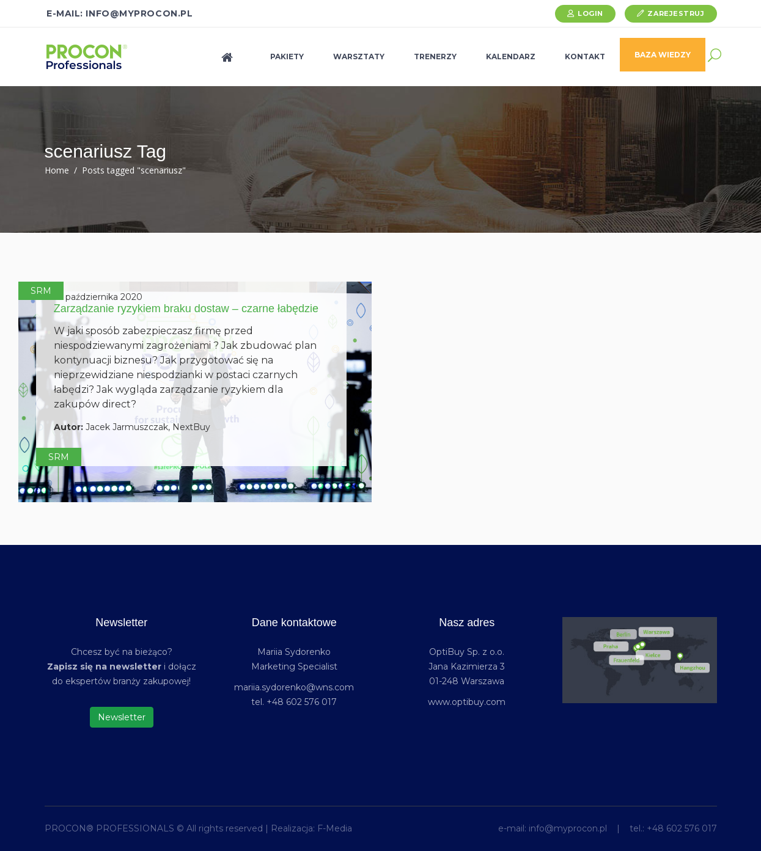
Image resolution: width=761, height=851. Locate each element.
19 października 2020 (98, 296)
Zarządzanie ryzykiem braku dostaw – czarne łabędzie (186, 308)
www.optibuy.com (466, 701)
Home (57, 170)
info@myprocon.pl (568, 828)
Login (590, 13)
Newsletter (121, 717)
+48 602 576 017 (682, 828)
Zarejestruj (675, 13)
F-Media (334, 828)
